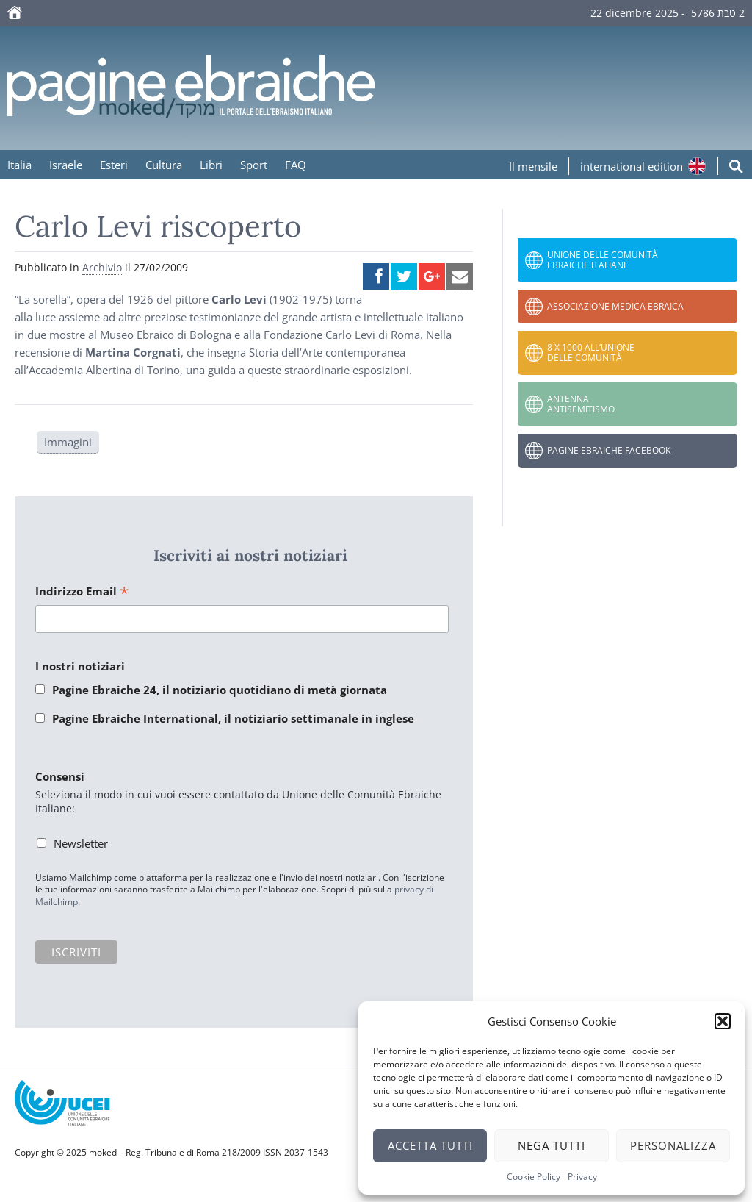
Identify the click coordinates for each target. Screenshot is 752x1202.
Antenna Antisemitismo (581, 404)
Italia (19, 164)
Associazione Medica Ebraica (615, 306)
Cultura (163, 164)
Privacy (582, 1176)
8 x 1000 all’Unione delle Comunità (590, 352)
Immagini (68, 441)
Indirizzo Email (82, 592)
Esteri (114, 164)
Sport (253, 164)
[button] (722, 1021)
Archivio (102, 267)
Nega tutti (551, 1145)
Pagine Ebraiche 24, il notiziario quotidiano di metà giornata (219, 689)
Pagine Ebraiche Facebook (608, 450)
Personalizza (673, 1145)
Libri (211, 164)
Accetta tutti (430, 1145)
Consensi (59, 776)
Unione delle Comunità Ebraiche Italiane (602, 259)
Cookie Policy (533, 1176)
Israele (65, 164)
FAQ (295, 164)
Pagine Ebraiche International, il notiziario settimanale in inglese (233, 718)
